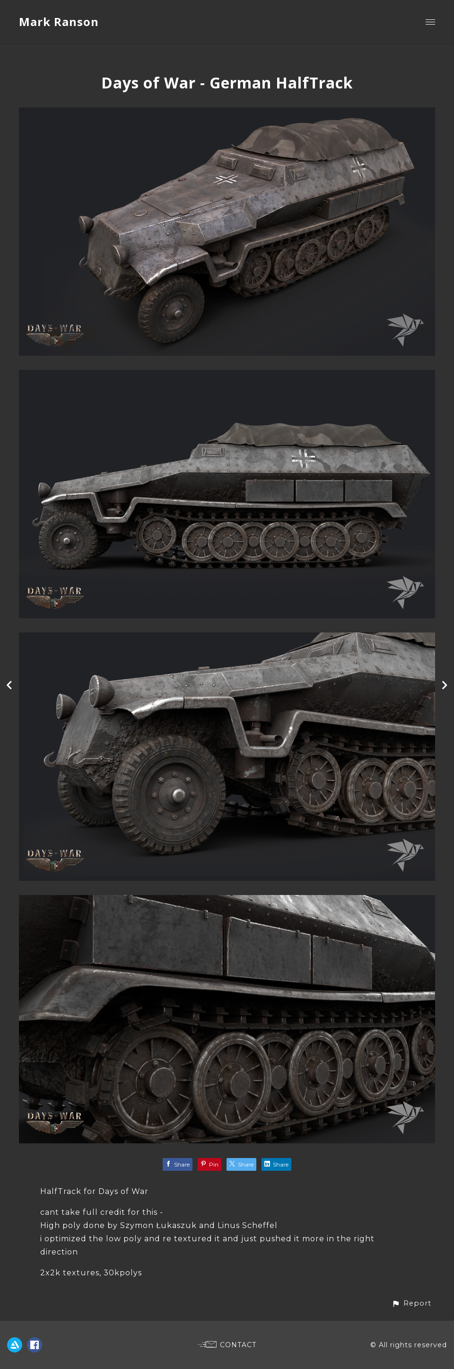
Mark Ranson (59, 21)
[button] (411, 1303)
